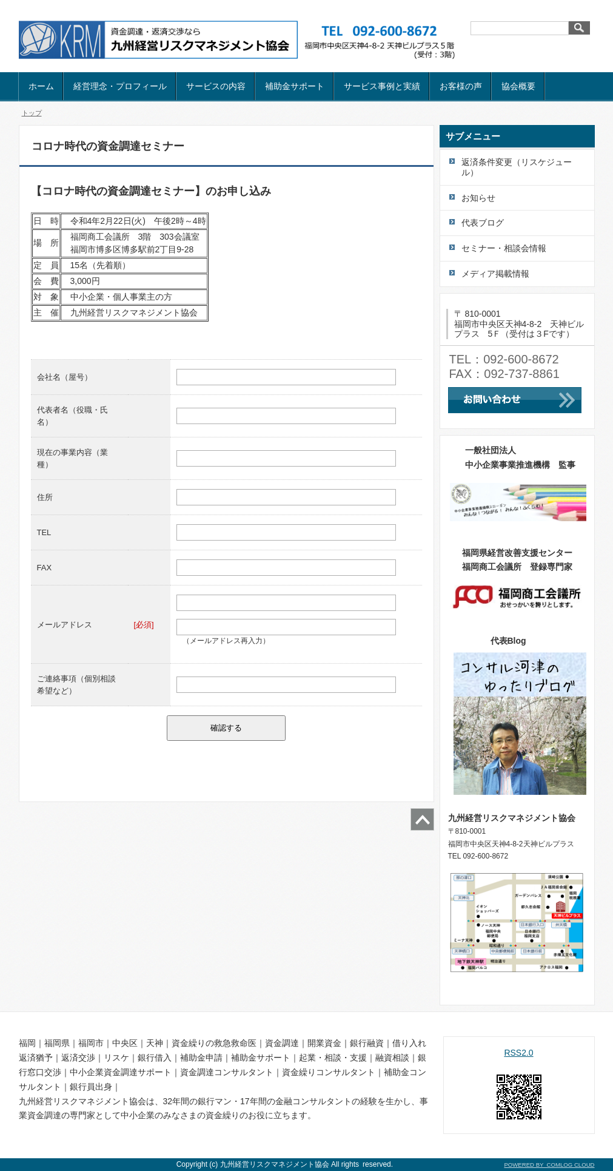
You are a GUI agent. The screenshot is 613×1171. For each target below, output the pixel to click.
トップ (32, 112)
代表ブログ (482, 223)
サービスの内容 (216, 86)
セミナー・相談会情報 (503, 248)
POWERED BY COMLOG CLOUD (549, 1164)
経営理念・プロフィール (120, 86)
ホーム (41, 86)
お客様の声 (461, 86)
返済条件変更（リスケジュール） (516, 167)
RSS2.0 (518, 1053)
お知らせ (478, 198)
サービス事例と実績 (382, 86)
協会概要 (518, 86)
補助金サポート (294, 86)
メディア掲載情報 (495, 273)
